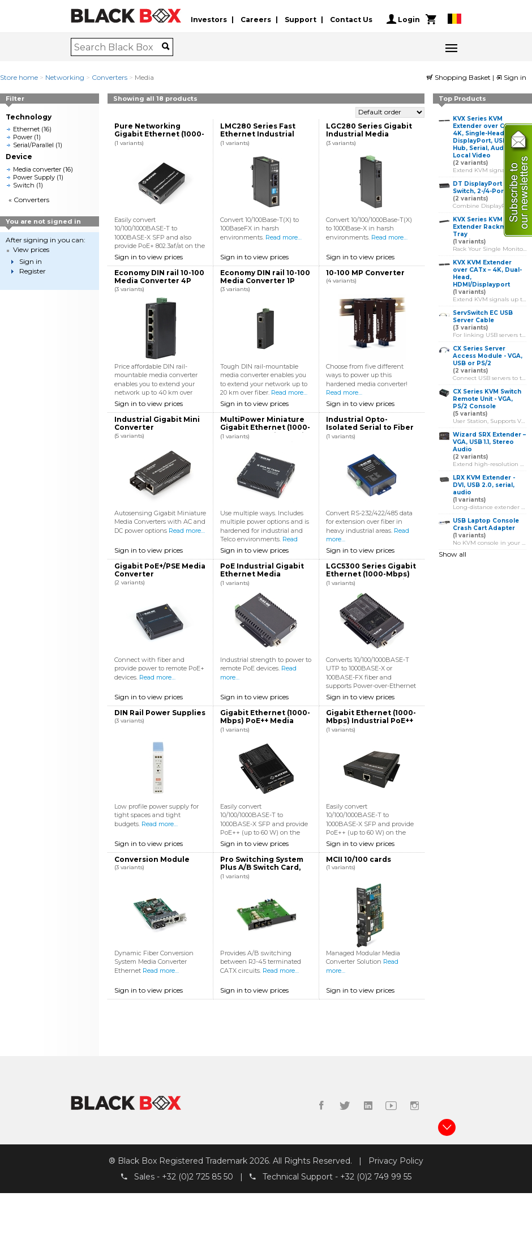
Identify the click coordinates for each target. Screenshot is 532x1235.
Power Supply (34, 177)
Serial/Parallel (33, 145)
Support (300, 19)
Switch (24, 185)
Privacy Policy (395, 1161)
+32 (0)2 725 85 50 (197, 1177)
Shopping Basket (459, 77)
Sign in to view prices (148, 257)
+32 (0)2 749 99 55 (375, 1177)
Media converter (37, 169)
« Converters (28, 199)
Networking (64, 77)
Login (403, 19)
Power (22, 137)
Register (32, 271)
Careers (256, 19)
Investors (209, 19)
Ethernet (26, 129)
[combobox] (118, 47)
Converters (109, 77)
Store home (19, 77)
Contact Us (351, 19)
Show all (452, 554)
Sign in (511, 77)
